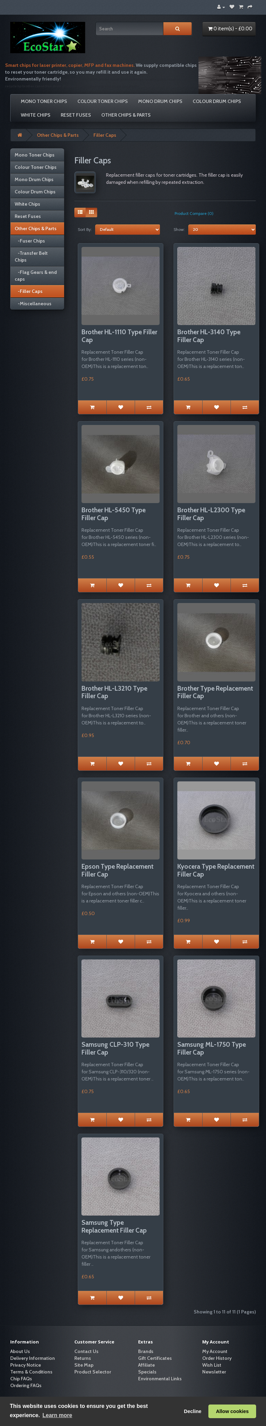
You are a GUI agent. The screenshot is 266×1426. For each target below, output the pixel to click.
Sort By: (85, 229)
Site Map (83, 1365)
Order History (217, 1358)
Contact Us (86, 1351)
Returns (82, 1358)
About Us (20, 1351)
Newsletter (214, 1372)
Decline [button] (192, 1411)
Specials (147, 1372)
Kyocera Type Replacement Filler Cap (215, 870)
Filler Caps (104, 135)
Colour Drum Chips (217, 101)
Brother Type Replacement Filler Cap (215, 692)
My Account (214, 1351)
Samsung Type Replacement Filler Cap (114, 1226)
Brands (145, 1351)
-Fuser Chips (30, 241)
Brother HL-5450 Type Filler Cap (114, 514)
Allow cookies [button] (232, 1411)
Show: (179, 229)
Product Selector (92, 1372)
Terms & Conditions (31, 1372)
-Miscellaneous (33, 303)
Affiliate (146, 1365)
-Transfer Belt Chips (31, 256)
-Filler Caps (29, 291)
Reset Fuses (76, 115)
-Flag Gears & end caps (36, 275)
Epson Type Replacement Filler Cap (117, 870)
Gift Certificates (155, 1358)
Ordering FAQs (26, 1385)
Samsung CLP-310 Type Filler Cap (115, 1048)
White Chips (35, 115)
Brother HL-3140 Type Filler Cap (208, 336)
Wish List (211, 1365)
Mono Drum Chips (160, 101)
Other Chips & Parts (126, 115)
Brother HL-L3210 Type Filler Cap (114, 692)
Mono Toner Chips (44, 101)
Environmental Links (160, 1379)
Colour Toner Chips (102, 101)
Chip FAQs (21, 1379)
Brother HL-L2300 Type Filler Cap (211, 514)
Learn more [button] (57, 1415)
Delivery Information (32, 1358)
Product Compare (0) (194, 213)
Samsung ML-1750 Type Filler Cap (211, 1048)
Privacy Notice (25, 1365)
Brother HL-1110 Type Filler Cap (119, 336)
